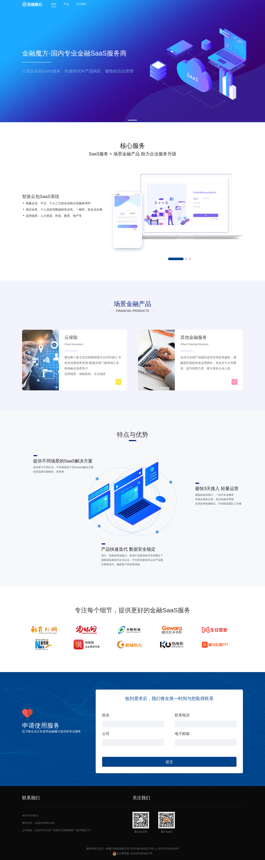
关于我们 (81, 4)
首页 (53, 4)
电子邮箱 (182, 734)
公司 (105, 734)
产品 (66, 4)
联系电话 (182, 715)
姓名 (105, 715)
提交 (169, 762)
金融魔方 (32, 4)
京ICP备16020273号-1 (143, 848)
